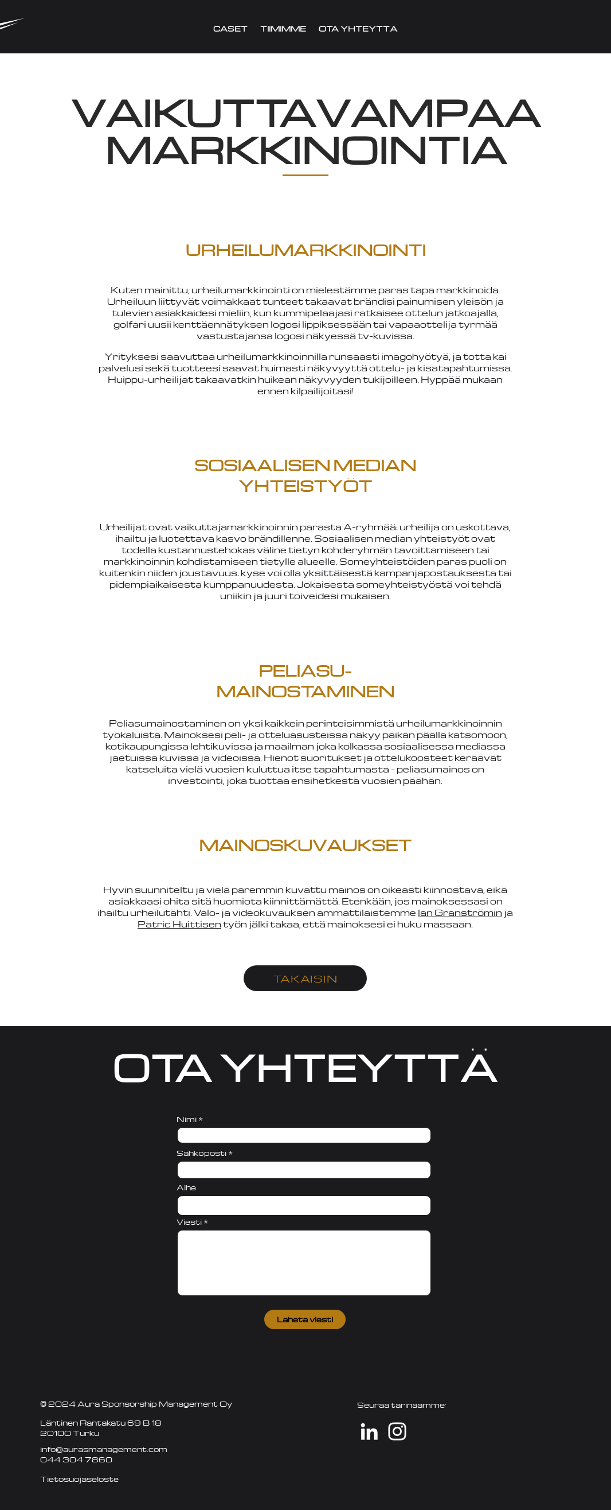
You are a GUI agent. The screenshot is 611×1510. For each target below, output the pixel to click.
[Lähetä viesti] (305, 1319)
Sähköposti (201, 1153)
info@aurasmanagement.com (103, 1449)
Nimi (187, 1119)
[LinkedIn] (369, 1431)
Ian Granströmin (460, 912)
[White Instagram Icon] (397, 1431)
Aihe (186, 1187)
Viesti (189, 1221)
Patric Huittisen (179, 924)
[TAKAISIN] (305, 978)
